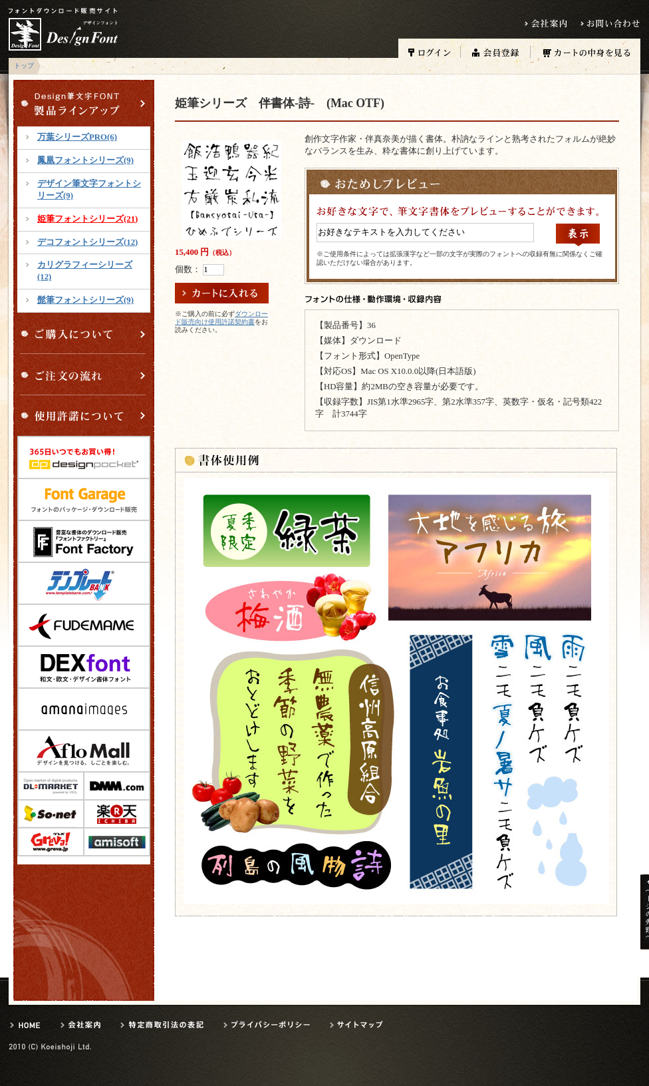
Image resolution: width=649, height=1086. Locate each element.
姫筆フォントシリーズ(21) (87, 219)
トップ (24, 65)
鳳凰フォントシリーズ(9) (85, 160)
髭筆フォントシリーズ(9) (85, 300)
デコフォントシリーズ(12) (87, 242)
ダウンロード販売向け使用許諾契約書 (221, 317)
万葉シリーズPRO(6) (77, 137)
